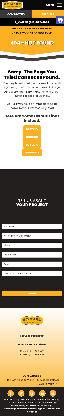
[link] (60, 20)
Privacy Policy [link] (52, 399)
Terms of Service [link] (38, 405)
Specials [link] (48, 14)
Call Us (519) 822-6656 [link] (32, 22)
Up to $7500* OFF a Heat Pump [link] (32, 32)
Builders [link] (32, 145)
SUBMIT (32, 293)
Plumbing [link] (32, 152)
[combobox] (32, 236)
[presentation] (21, 289)
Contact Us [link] (16, 14)
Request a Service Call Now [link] (32, 28)
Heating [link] (32, 129)
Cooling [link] (32, 137)
